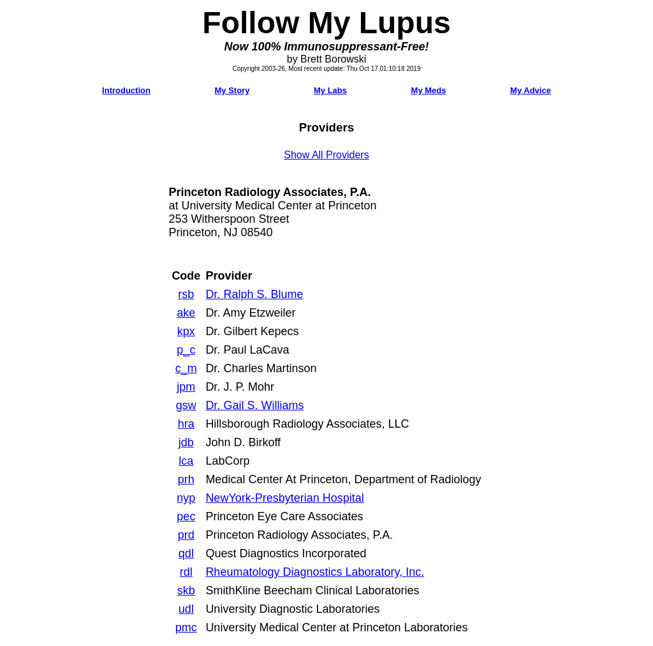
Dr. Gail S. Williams (254, 405)
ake (186, 312)
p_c (186, 349)
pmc (186, 627)
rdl (186, 572)
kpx (186, 331)
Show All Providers (326, 154)
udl (186, 609)
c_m (186, 368)
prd (186, 535)
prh (186, 479)
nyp (186, 498)
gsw (186, 405)
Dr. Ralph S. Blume (254, 294)
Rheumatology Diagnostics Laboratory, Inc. (314, 572)
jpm (186, 386)
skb (186, 590)
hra (186, 423)
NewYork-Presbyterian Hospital (284, 498)
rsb (186, 294)
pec (186, 516)
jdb (186, 442)
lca (186, 460)
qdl (186, 553)
